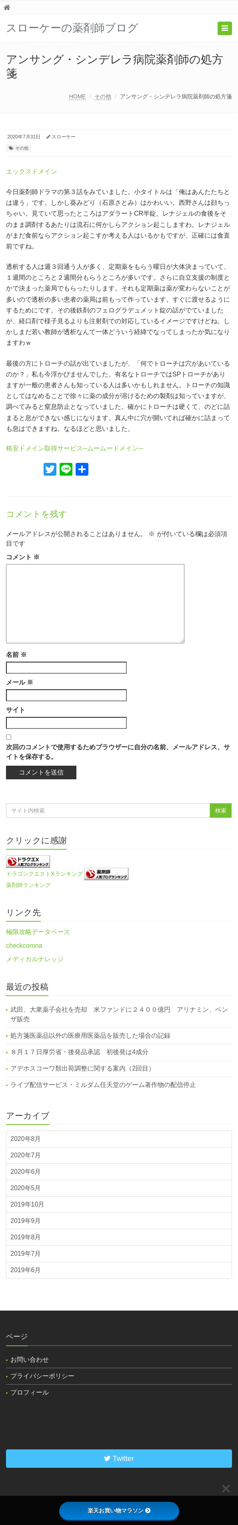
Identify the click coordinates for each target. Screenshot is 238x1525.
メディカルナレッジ (35, 959)
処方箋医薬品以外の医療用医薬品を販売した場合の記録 (90, 1035)
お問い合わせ (29, 1359)
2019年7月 (25, 1253)
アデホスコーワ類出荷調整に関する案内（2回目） (82, 1068)
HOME (77, 96)
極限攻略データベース (38, 932)
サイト (15, 709)
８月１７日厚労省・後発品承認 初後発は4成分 (79, 1052)
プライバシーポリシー (42, 1376)
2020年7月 (25, 1155)
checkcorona (24, 945)
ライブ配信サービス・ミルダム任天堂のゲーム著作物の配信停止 (103, 1084)
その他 (102, 96)
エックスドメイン (31, 171)
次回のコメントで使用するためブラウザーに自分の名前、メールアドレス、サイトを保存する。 (118, 752)
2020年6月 (25, 1171)
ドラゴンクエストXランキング (44, 873)
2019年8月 (25, 1237)
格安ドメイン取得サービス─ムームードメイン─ (74, 448)
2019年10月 (27, 1204)
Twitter (119, 1459)
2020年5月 (25, 1188)
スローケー (64, 137)
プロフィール (29, 1392)
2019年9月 (25, 1220)
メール (19, 682)
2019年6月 (25, 1270)
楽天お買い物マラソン (119, 1510)
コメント (23, 557)
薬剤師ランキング (28, 885)
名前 (16, 654)
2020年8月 (25, 1138)
